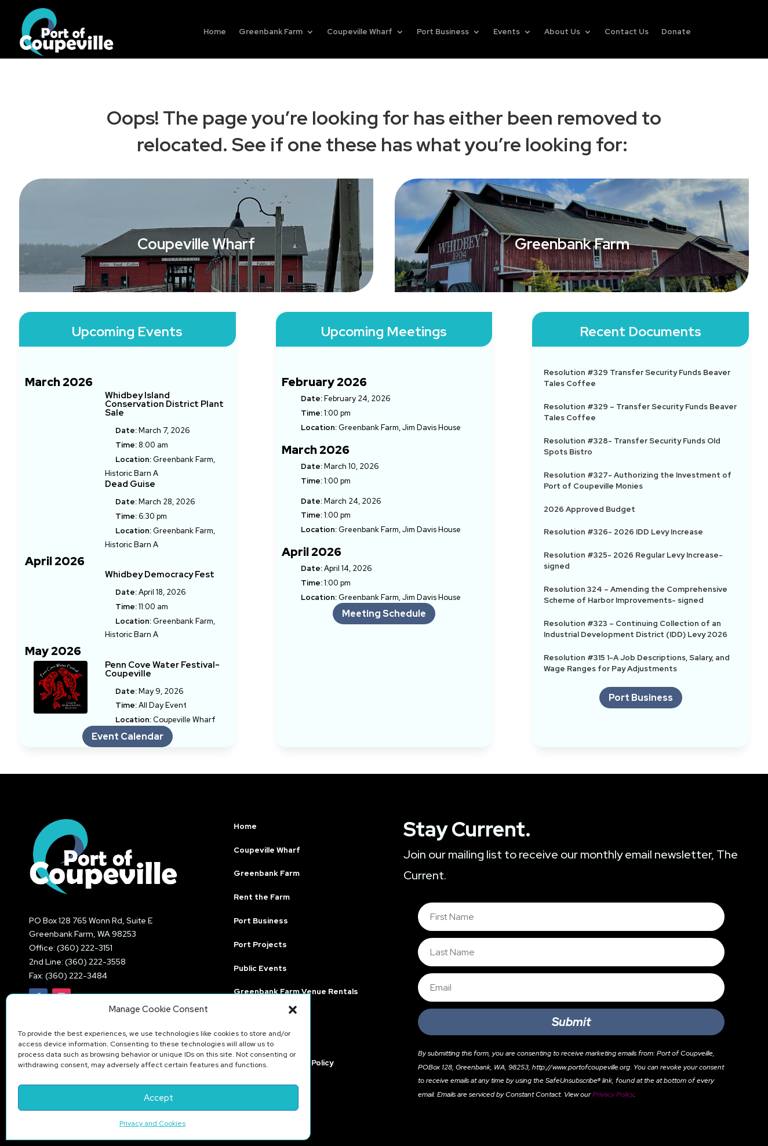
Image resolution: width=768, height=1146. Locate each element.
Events (506, 32)
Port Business (443, 32)
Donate (676, 32)
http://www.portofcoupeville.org (581, 1067)
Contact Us (627, 32)
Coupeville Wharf (359, 32)
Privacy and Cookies (152, 1123)
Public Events (260, 968)
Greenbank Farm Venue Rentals (296, 991)
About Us (562, 32)
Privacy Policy (613, 1094)
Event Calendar (127, 736)
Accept (158, 1098)
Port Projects (260, 944)
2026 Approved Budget (589, 509)
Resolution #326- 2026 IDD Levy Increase (623, 532)
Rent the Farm (262, 897)
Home (214, 32)
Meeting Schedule (384, 613)
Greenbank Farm (271, 32)
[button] (293, 1010)
